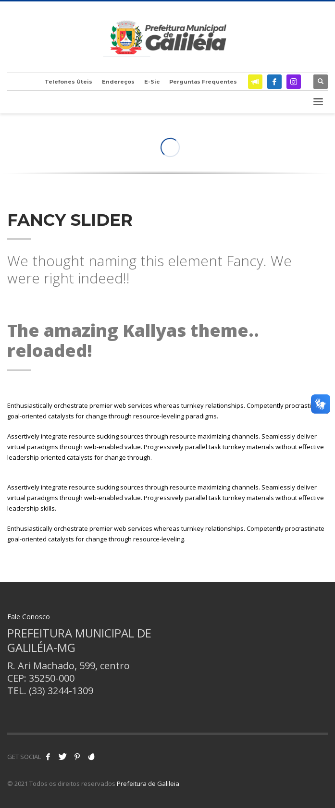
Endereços (118, 81)
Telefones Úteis (68, 81)
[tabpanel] (167, 176)
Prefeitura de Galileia (148, 783)
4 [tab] (186, 160)
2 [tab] (171, 160)
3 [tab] (179, 160)
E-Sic (152, 81)
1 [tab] (163, 160)
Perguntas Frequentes (203, 81)
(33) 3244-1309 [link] (61, 690)
